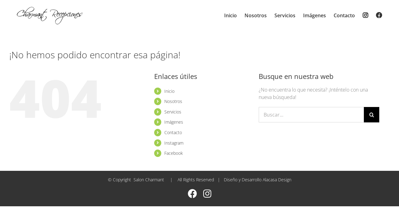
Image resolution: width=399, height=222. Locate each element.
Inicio (169, 91)
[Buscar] (371, 114)
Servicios (172, 112)
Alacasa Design (277, 180)
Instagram (173, 143)
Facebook (173, 153)
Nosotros (173, 101)
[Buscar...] (311, 114)
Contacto (173, 132)
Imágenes (173, 122)
